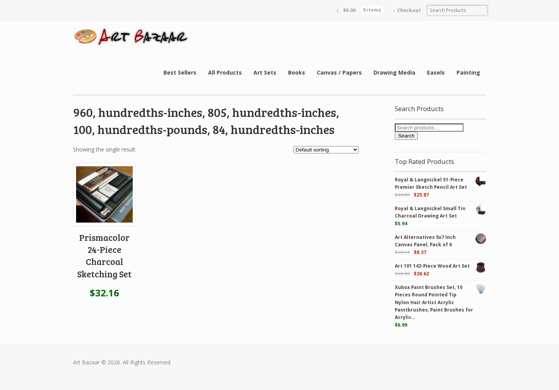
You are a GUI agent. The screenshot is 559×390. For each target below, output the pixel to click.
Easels (436, 72)
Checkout (409, 10)
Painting (468, 72)
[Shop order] (326, 149)
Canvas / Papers (339, 72)
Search (406, 136)
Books (296, 72)
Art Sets (264, 72)
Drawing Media (394, 72)
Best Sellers (179, 72)
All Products (225, 72)
